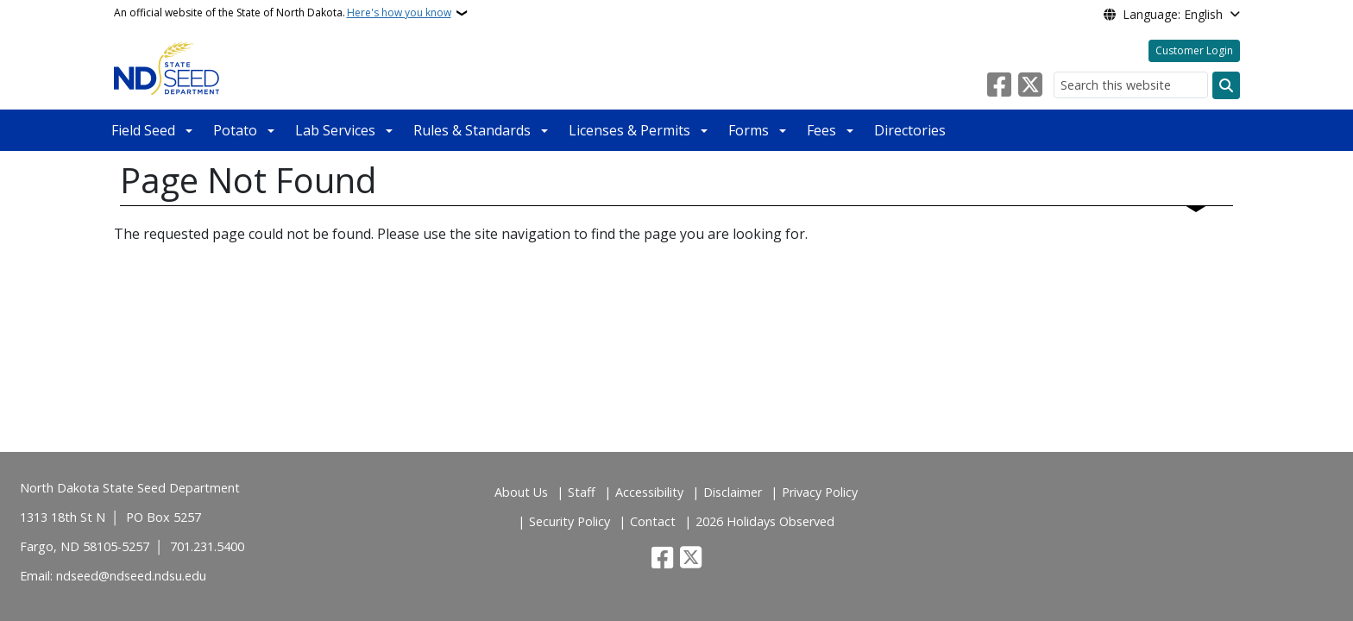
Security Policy (569, 521)
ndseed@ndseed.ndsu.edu (131, 576)
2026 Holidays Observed (764, 521)
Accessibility (649, 492)
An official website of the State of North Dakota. (282, 13)
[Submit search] (1226, 85)
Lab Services (335, 130)
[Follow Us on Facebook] (999, 85)
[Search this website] (1131, 85)
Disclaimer (732, 492)
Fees (821, 130)
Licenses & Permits (629, 130)
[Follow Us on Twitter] (1030, 85)
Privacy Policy (820, 492)
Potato (235, 130)
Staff (581, 492)
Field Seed (143, 130)
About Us (521, 492)
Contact (653, 521)
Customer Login (1194, 50)
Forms (748, 130)
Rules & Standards (472, 130)
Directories (910, 130)
